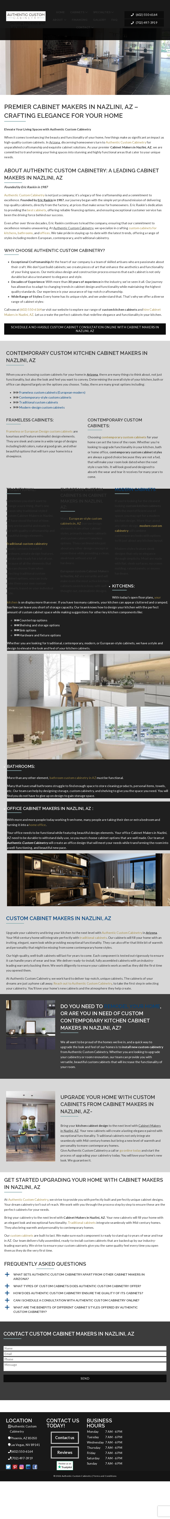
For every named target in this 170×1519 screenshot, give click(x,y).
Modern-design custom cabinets (42, 417)
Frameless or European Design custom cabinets (39, 442)
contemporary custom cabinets (123, 448)
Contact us (64, 1473)
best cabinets (36, 213)
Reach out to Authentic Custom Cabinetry (82, 1010)
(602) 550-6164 (144, 15)
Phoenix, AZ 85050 (22, 1474)
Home (60, 11)
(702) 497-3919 (144, 23)
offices (45, 237)
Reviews (65, 1488)
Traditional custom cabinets (38, 412)
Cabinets (77, 11)
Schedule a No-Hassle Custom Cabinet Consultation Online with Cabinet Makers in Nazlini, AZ (85, 337)
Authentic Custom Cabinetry (126, 143)
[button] (85, 1311)
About (58, 19)
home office (37, 847)
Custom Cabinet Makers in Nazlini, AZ (58, 942)
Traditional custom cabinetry (26, 559)
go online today (130, 1181)
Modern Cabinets (135, 502)
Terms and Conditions (104, 1513)
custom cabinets (21, 1269)
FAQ (114, 19)
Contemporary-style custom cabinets (45, 407)
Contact (83, 27)
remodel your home (132, 1034)
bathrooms (25, 237)
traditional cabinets (93, 962)
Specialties (102, 11)
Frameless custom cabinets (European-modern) (52, 402)
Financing (80, 19)
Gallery (99, 19)
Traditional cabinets (82, 1256)
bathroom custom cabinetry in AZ (73, 799)
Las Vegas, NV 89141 (24, 1481)
